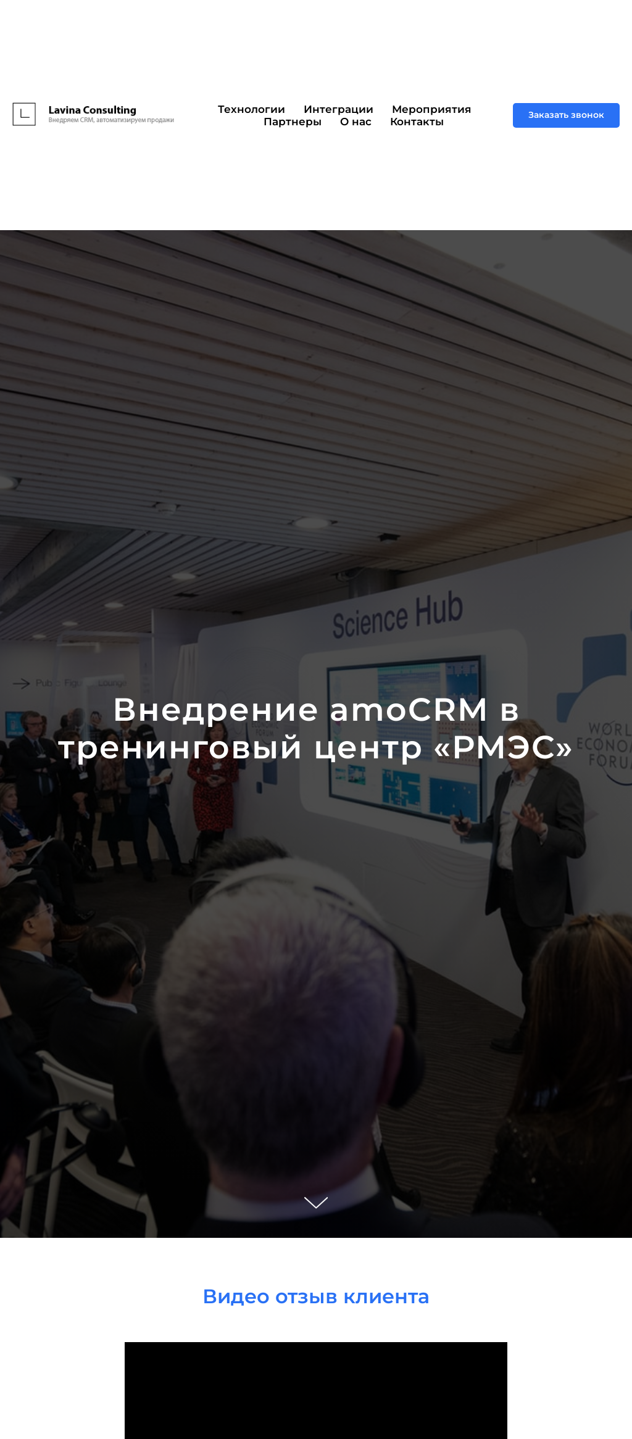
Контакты (417, 121)
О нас (356, 121)
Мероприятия (432, 109)
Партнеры (293, 121)
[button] (566, 115)
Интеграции (338, 109)
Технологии (251, 109)
